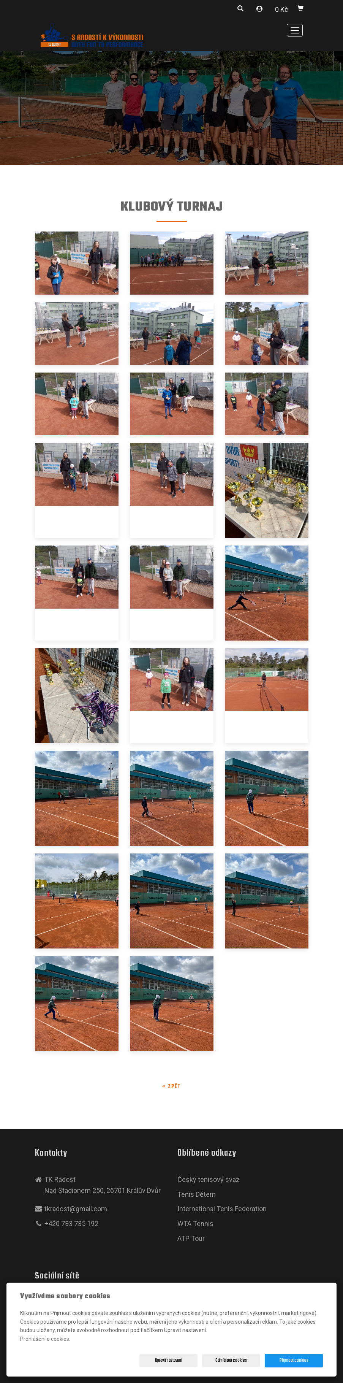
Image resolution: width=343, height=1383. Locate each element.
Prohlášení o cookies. (45, 1339)
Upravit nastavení (168, 1360)
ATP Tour (191, 1238)
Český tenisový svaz (208, 1179)
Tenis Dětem (196, 1194)
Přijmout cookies (294, 1360)
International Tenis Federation (222, 1209)
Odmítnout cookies (231, 1360)
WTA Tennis (195, 1224)
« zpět (171, 1086)
